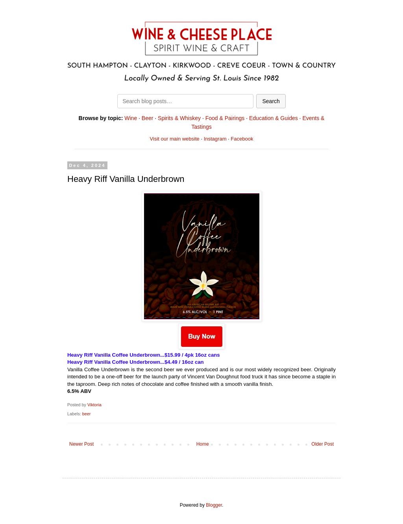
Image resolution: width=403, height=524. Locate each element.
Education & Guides (273, 118)
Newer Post (81, 444)
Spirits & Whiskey (179, 118)
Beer (147, 118)
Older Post (322, 444)
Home (202, 444)
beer (86, 413)
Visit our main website (175, 139)
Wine (130, 118)
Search (270, 101)
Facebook (242, 139)
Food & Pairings (225, 118)
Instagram (215, 139)
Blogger (214, 505)
